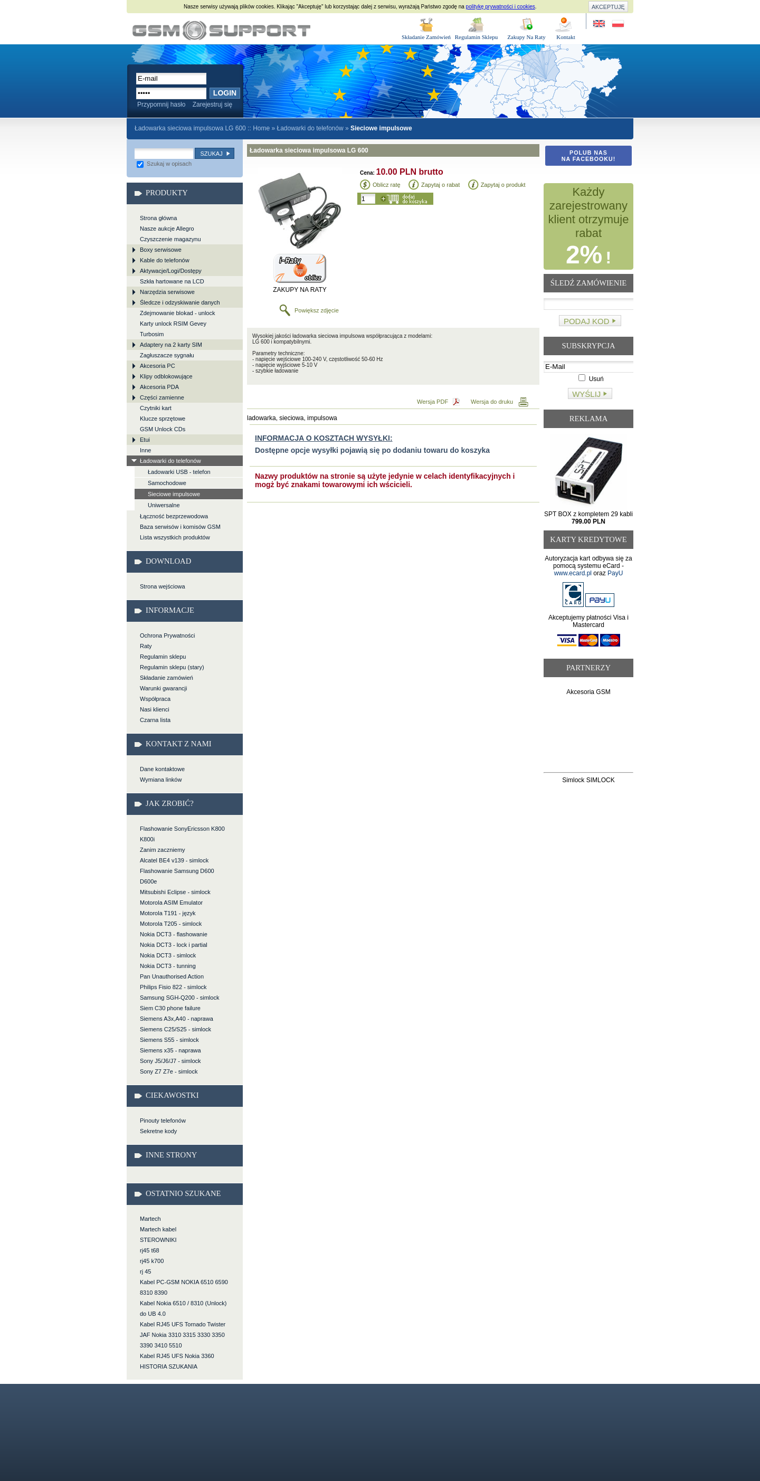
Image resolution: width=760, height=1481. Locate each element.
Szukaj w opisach (164, 163)
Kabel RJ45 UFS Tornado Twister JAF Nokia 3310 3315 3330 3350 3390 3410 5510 (182, 1335)
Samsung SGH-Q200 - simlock (179, 997)
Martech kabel (158, 1229)
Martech (150, 1219)
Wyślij (586, 394)
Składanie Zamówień (426, 37)
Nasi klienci (154, 709)
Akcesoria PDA (159, 387)
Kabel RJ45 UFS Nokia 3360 (177, 1356)
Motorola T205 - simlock (171, 923)
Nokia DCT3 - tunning (168, 966)
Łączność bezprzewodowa (174, 516)
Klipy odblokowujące (166, 376)
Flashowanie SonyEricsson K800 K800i (182, 833)
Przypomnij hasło (161, 104)
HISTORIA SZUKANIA (168, 1366)
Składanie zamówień (166, 678)
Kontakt (565, 37)
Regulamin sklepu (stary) (172, 667)
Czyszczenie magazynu (170, 239)
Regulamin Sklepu (476, 37)
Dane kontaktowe (162, 769)
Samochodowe (167, 483)
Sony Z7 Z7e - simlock (168, 1071)
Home (261, 128)
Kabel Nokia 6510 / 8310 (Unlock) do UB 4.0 (183, 1308)
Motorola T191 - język (168, 913)
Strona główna (158, 218)
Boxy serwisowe (161, 249)
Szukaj (211, 153)
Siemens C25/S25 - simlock (175, 1029)
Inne (145, 450)
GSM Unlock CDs (162, 429)
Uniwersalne (164, 505)
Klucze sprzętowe (162, 418)
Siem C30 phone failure (170, 1008)
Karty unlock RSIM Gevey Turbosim (173, 328)
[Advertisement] (589, 736)
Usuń (590, 379)
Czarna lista (155, 720)
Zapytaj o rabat (440, 185)
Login (224, 93)
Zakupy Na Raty (526, 37)
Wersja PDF (432, 401)
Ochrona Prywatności (167, 635)
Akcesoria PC (157, 366)
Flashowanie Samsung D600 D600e (177, 876)
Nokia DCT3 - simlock (168, 955)
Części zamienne (162, 397)
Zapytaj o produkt (503, 185)
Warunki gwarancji (163, 688)
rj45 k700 (152, 1261)
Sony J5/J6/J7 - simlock (170, 1061)
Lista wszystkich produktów (175, 537)
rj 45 (145, 1271)
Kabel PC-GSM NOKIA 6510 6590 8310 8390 (184, 1287)
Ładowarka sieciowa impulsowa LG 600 (221, 30)
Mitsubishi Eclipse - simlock (175, 892)
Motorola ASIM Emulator (171, 902)
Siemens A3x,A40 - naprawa (176, 1018)
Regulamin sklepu (163, 656)
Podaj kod (587, 321)
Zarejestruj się (212, 104)
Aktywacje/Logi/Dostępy (171, 271)
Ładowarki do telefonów (310, 128)
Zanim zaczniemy (162, 850)
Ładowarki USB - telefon (179, 472)
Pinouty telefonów (163, 1120)
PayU (615, 573)
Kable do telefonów (164, 260)
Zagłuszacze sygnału (167, 355)
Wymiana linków (161, 779)
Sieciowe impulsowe (174, 494)
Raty (146, 646)
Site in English (600, 24)
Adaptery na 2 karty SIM (171, 344)
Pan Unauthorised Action (172, 976)
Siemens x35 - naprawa (170, 1050)
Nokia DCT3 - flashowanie (173, 934)
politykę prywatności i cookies (500, 7)
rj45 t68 (149, 1250)
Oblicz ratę (387, 185)
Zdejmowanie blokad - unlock (177, 313)
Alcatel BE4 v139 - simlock (174, 860)
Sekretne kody (158, 1131)
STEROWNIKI (158, 1240)
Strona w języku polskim (617, 24)
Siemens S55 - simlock (169, 1040)
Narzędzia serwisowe (167, 292)
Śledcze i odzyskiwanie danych (180, 302)
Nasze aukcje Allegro (167, 228)
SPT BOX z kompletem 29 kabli (588, 517)
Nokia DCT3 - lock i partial (173, 945)
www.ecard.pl (573, 573)
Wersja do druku (492, 401)
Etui (145, 439)
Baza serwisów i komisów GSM (180, 527)
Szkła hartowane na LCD (172, 281)
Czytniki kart (156, 408)
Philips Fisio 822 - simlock (173, 987)
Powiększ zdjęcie (316, 310)
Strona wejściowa (162, 586)
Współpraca (155, 699)
